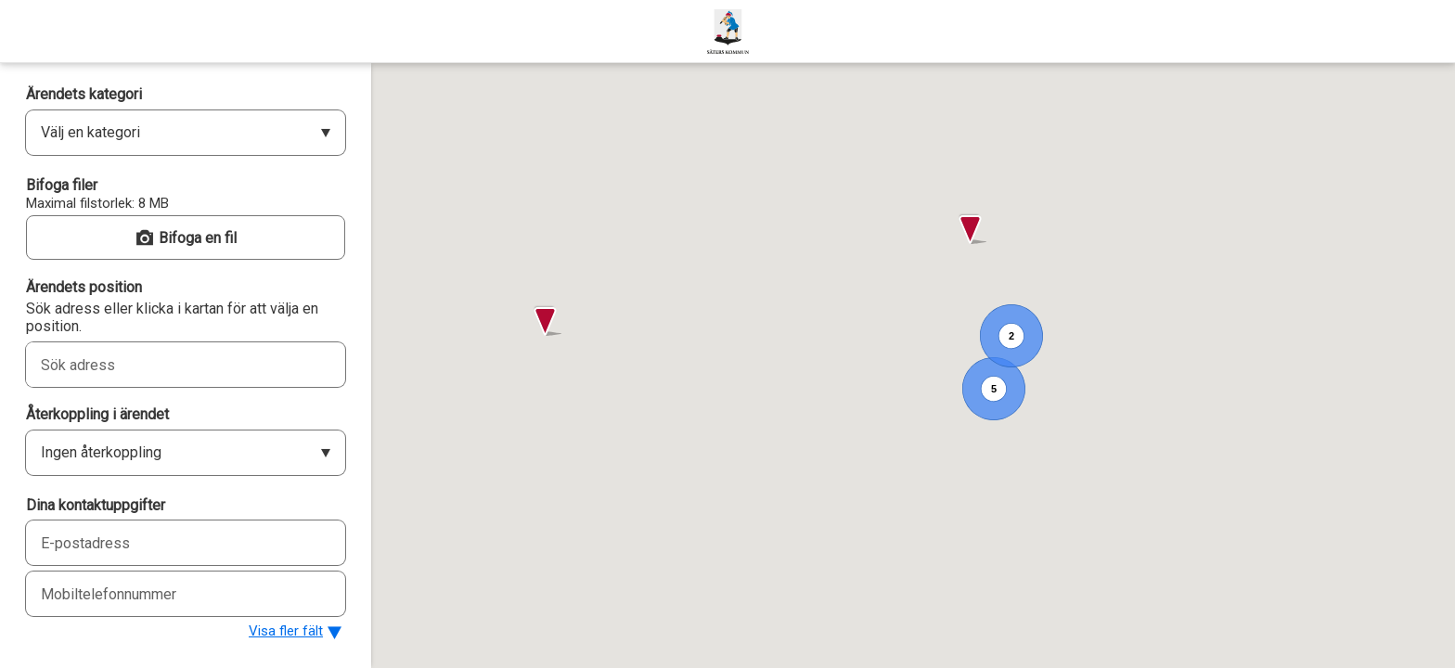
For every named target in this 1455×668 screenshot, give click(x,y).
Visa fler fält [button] (286, 631)
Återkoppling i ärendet (97, 414)
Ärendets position (84, 287)
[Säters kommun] (727, 31)
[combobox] (165, 364)
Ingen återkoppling (101, 452)
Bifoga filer (61, 185)
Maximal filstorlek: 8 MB (97, 203)
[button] (971, 229)
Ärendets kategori (84, 94)
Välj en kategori (90, 132)
